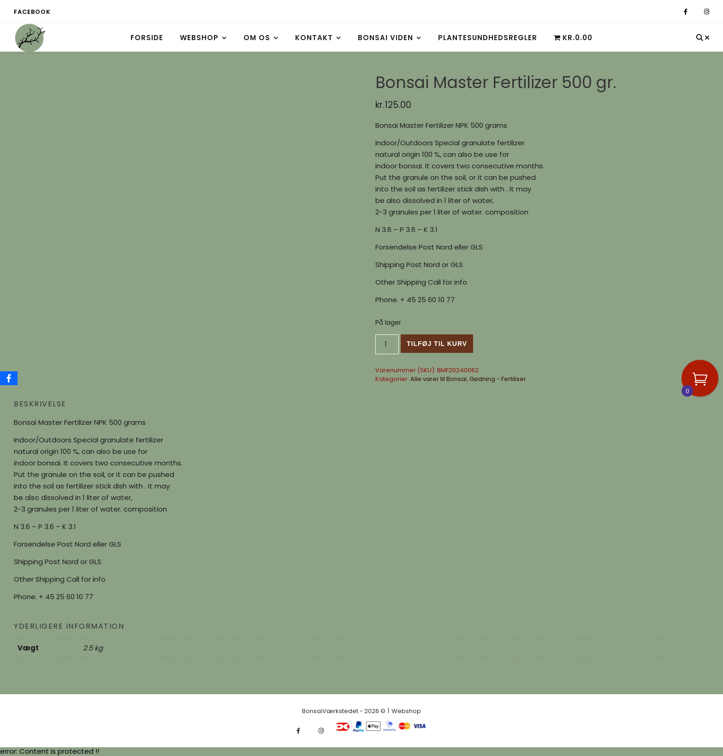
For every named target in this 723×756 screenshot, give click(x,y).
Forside (146, 37)
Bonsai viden (385, 37)
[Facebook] (9, 378)
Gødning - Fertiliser (497, 379)
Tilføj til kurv (437, 343)
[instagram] (706, 11)
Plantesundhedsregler (487, 37)
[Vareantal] (387, 344)
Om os (256, 37)
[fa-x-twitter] (696, 11)
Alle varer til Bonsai (438, 379)
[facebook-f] (686, 11)
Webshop (199, 37)
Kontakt (314, 37)
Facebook (32, 11)
